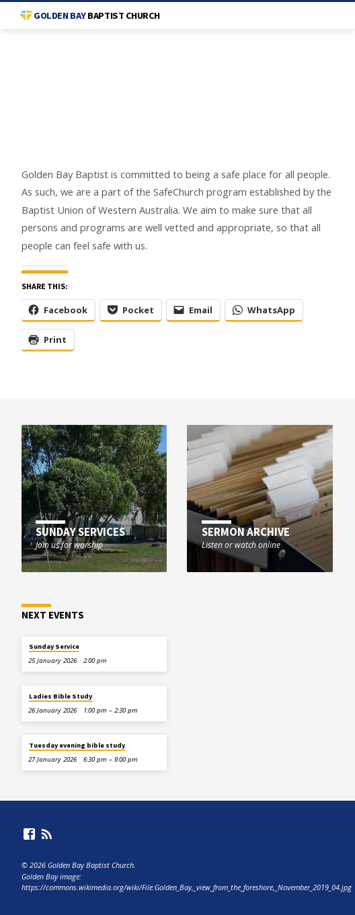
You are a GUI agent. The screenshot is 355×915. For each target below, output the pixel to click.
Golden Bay (97, 15)
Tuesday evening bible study (77, 745)
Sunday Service (54, 646)
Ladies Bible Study (60, 696)
